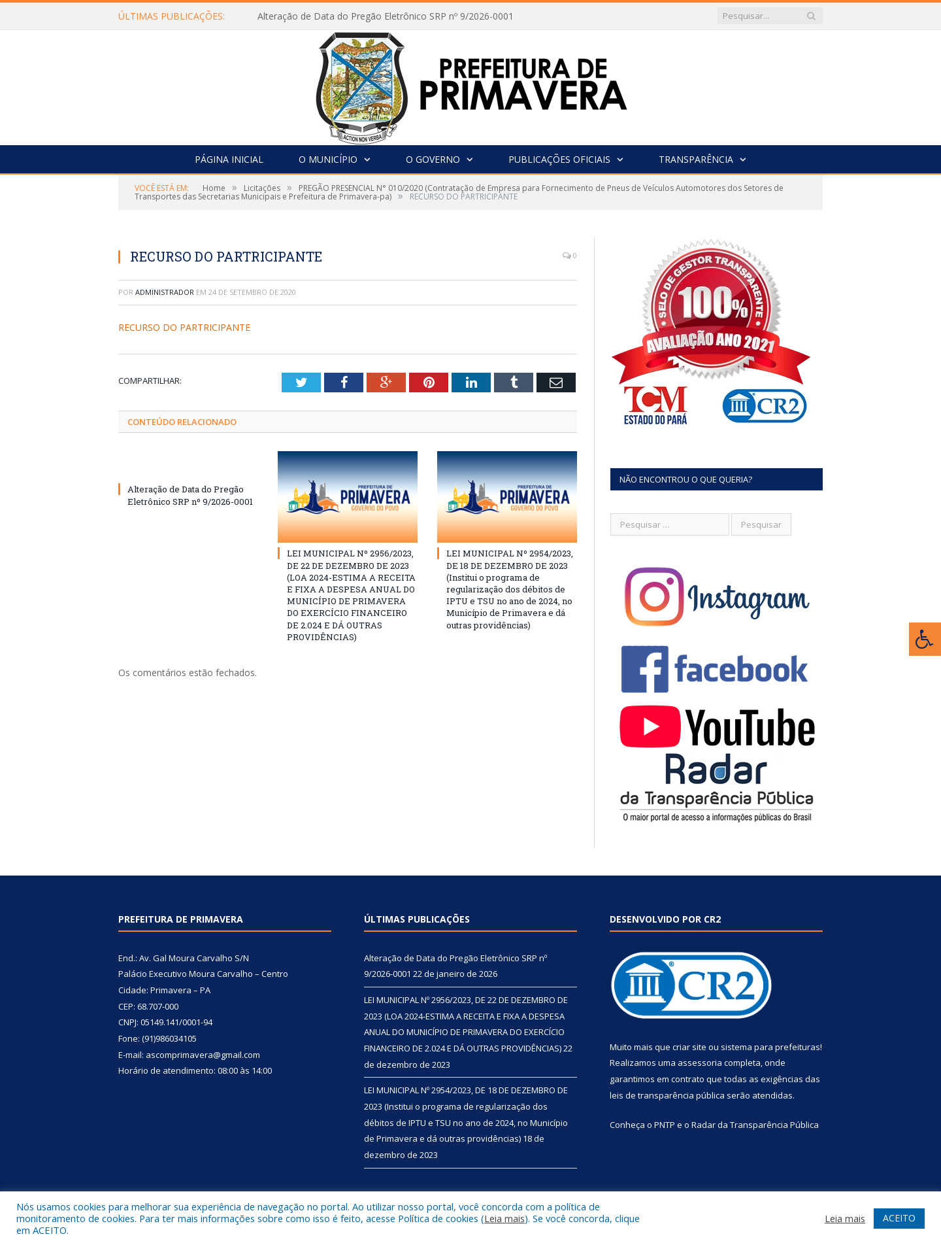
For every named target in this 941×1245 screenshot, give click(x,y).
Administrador (164, 292)
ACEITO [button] (899, 1218)
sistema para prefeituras (770, 1047)
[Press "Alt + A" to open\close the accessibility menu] (925, 639)
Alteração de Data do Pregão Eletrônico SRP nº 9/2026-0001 (385, 16)
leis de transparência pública (667, 1095)
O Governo (433, 159)
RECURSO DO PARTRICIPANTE (184, 327)
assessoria (700, 1062)
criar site (689, 1047)
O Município (328, 159)
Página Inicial (229, 159)
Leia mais (504, 1218)
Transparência (696, 159)
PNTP (664, 1125)
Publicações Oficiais (559, 159)
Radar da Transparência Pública (755, 1125)
